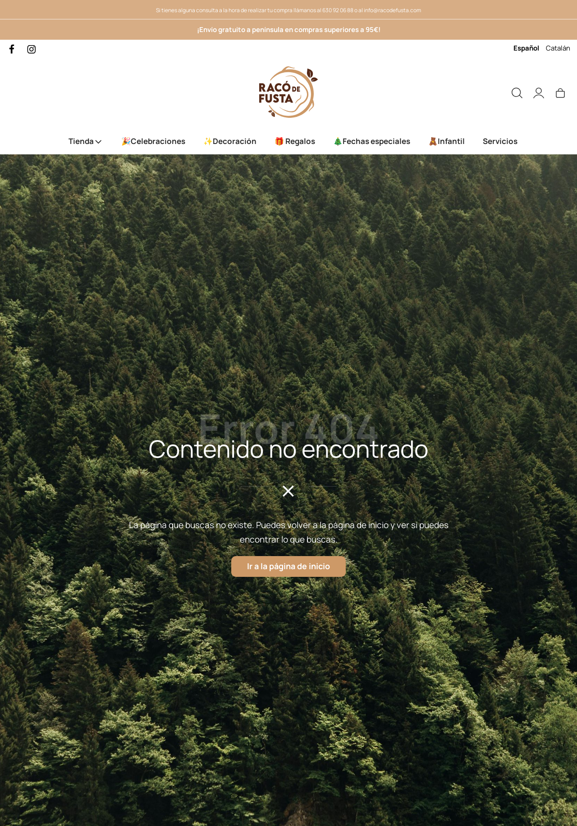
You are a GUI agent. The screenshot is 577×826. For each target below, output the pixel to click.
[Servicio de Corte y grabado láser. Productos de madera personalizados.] (288, 92)
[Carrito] (560, 92)
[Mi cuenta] (539, 92)
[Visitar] (12, 48)
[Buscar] (517, 92)
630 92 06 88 (337, 10)
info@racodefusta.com (392, 10)
